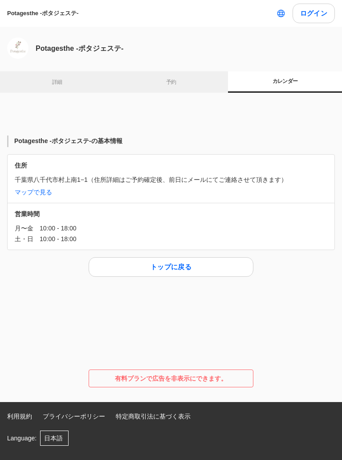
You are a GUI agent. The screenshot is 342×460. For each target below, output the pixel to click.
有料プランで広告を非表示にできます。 (171, 378)
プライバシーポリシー (74, 416)
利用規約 (19, 416)
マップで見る (33, 192)
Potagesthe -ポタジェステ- (42, 13)
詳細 (57, 82)
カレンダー (285, 81)
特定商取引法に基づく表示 (153, 416)
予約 (171, 82)
